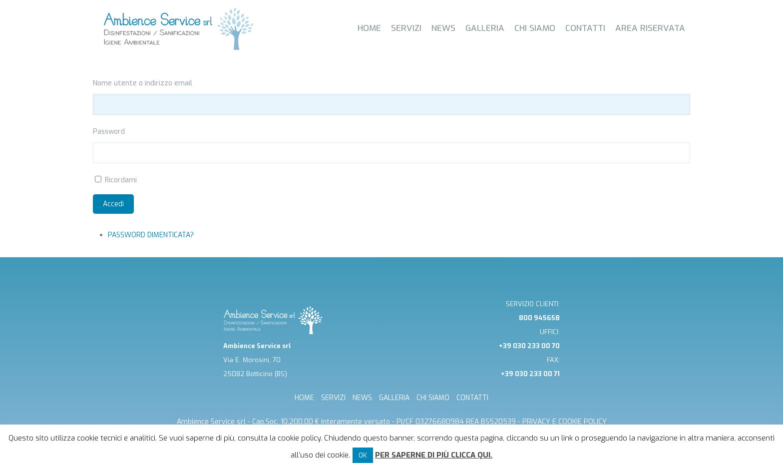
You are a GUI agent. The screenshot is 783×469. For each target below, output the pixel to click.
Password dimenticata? (151, 235)
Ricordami (121, 180)
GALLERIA (394, 398)
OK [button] (363, 455)
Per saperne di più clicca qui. (433, 455)
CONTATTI (472, 398)
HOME (304, 398)
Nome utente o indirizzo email (142, 83)
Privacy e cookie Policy (564, 422)
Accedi (113, 204)
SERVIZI (333, 398)
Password (109, 131)
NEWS (362, 398)
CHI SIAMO (432, 398)
